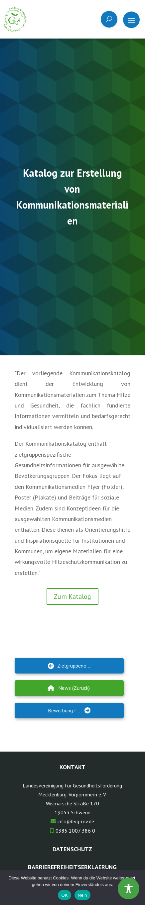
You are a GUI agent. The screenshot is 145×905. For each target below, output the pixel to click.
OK (64, 895)
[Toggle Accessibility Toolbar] (128, 888)
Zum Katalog (72, 596)
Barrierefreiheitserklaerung (72, 867)
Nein (82, 895)
